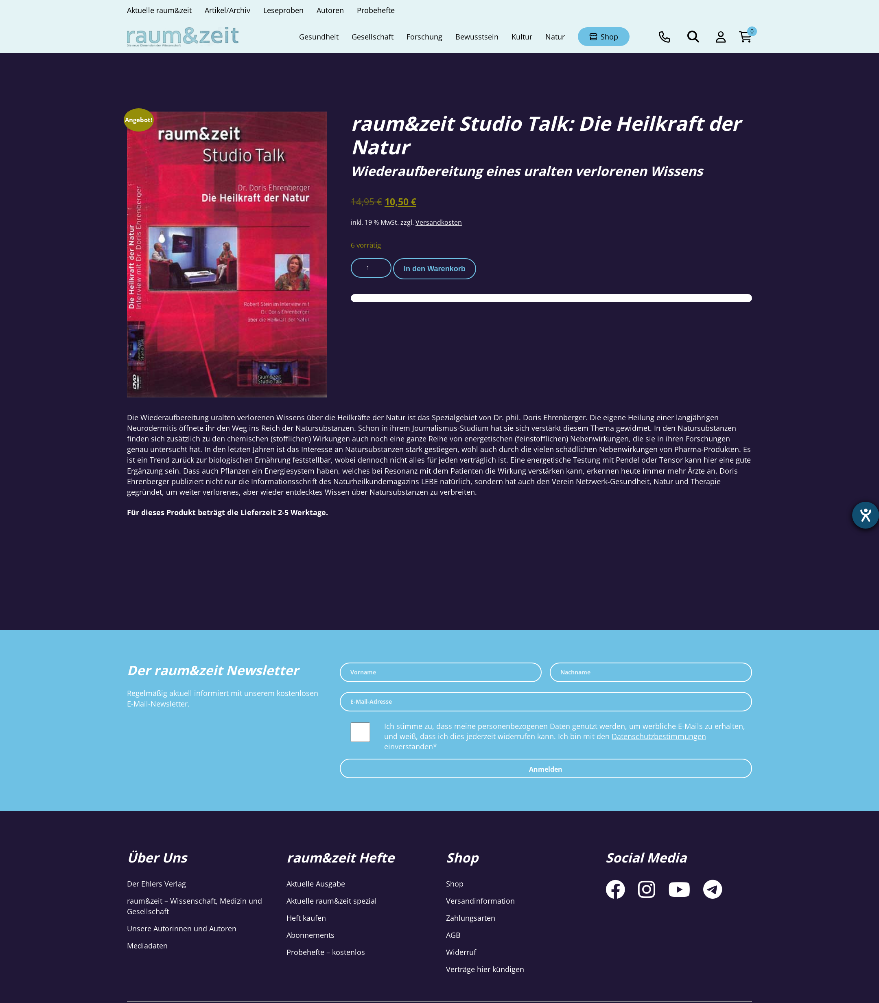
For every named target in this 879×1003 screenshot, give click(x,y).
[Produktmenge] (371, 268)
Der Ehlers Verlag (156, 884)
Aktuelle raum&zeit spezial (331, 901)
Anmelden (545, 769)
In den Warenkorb (435, 269)
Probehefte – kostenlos (325, 952)
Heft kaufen (306, 918)
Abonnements (310, 935)
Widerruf (461, 952)
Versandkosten (438, 222)
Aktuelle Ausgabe (315, 884)
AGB (453, 935)
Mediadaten (147, 945)
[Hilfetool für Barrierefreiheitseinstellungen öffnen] (865, 515)
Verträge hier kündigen (485, 969)
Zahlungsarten (470, 918)
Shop (455, 884)
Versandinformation (480, 901)
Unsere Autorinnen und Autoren (181, 928)
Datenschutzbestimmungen (659, 736)
